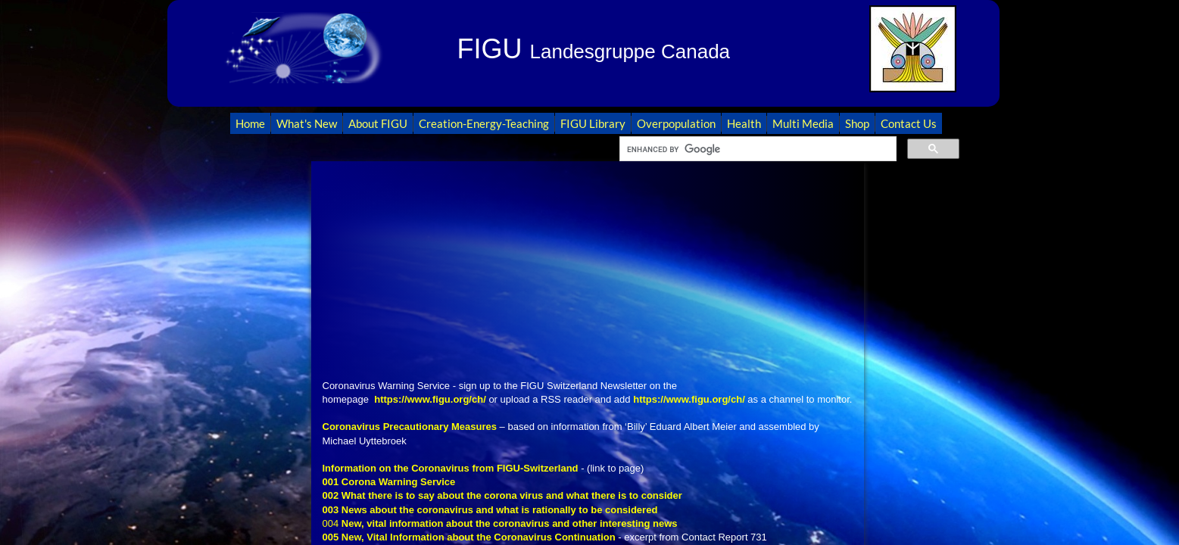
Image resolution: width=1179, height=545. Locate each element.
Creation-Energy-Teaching (484, 123)
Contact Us (909, 123)
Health (744, 123)
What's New (306, 123)
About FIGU (377, 123)
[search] (756, 149)
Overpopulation (676, 123)
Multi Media (803, 123)
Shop (857, 123)
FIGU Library (592, 123)
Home (250, 123)
